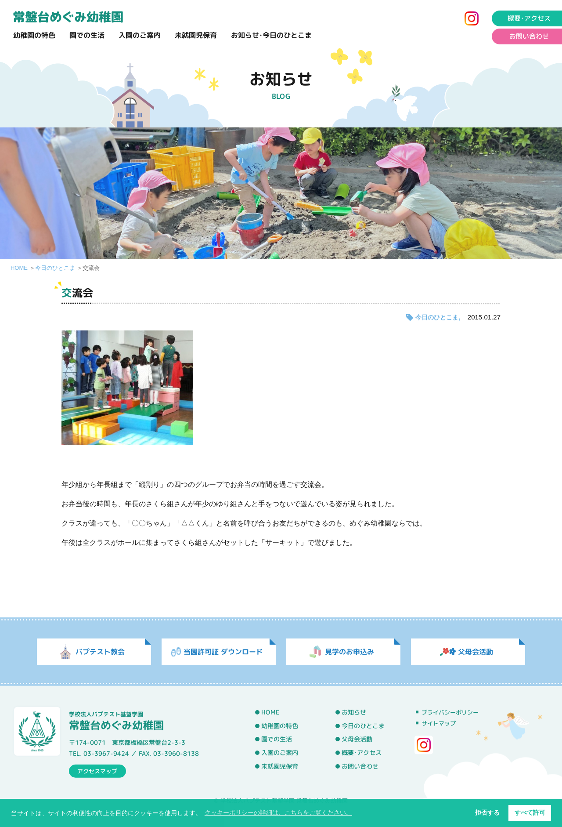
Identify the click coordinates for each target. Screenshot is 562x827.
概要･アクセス (362, 752)
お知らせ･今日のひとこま (271, 35)
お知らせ (354, 712)
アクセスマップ (97, 771)
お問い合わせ (360, 766)
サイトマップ (439, 723)
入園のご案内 (140, 35)
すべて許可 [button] (530, 812)
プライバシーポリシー (450, 712)
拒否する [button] (487, 812)
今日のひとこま (55, 268)
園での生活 (86, 35)
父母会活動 (357, 739)
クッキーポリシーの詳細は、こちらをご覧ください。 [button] (278, 812)
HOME (19, 268)
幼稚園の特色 (34, 35)
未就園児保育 (196, 35)
